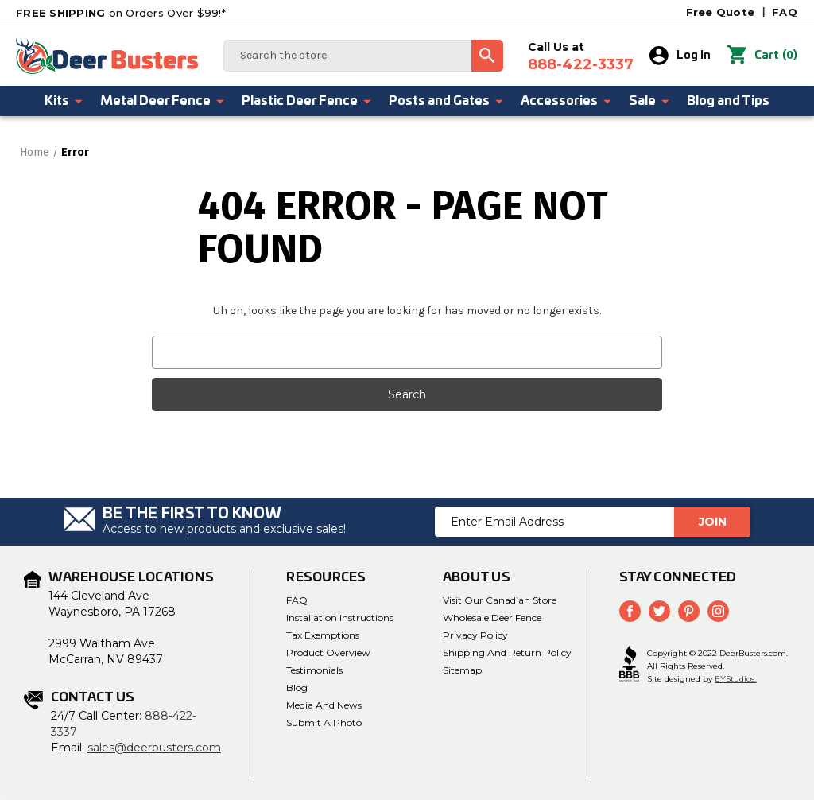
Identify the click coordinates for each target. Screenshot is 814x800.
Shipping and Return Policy (507, 652)
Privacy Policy (475, 635)
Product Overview (328, 652)
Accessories (567, 101)
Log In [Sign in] (680, 55)
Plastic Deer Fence (307, 101)
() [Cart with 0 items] (762, 55)
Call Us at (581, 56)
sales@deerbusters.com (154, 747)
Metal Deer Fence (163, 101)
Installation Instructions (339, 617)
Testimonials (314, 670)
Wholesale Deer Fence (492, 617)
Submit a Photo (324, 722)
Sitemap (462, 670)
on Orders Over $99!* (121, 12)
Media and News (324, 705)
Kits (64, 101)
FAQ (784, 12)
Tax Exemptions (322, 635)
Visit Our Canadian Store (499, 600)
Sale (650, 101)
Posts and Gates (447, 101)
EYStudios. (735, 678)
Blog (297, 687)
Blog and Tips (728, 101)
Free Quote (720, 12)
